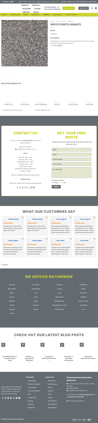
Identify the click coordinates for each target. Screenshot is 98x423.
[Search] (92, 8)
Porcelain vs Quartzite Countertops (68, 358)
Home (52, 21)
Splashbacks (35, 14)
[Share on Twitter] (53, 45)
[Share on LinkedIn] (60, 45)
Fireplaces (36, 5)
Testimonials (32, 380)
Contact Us (31, 407)
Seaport (57, 104)
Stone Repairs (52, 407)
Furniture (27, 12)
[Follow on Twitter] (5, 1)
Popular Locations (71, 14)
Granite (70, 21)
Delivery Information (34, 384)
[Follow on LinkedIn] (12, 1)
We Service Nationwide (49, 277)
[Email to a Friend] (55, 45)
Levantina (53, 34)
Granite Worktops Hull (43, 110)
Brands (26, 14)
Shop (20, 1)
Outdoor (37, 9)
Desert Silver (73, 104)
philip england (13, 240)
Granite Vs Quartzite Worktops (88, 357)
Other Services (57, 14)
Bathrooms (27, 9)
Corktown (89, 104)
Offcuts (50, 387)
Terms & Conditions (34, 391)
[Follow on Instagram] (3, 1)
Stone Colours (16, 14)
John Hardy (60, 240)
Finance (50, 397)
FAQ (29, 394)
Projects (4, 14)
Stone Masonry (52, 404)
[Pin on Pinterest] (58, 45)
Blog (25, 1)
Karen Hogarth (61, 219)
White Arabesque (41, 104)
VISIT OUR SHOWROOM (52, 9)
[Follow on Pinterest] (10, 1)
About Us (31, 404)
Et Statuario (24, 104)
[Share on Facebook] (51, 45)
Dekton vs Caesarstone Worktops (29, 358)
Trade (50, 394)
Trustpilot (4, 265)
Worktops (25, 5)
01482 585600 (50, 7)
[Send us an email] (7, 1)
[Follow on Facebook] (2, 1)
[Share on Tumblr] (62, 45)
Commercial (46, 14)
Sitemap (30, 401)
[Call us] (8, 1)
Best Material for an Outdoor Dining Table (10, 358)
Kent (35, 297)
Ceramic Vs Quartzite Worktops (49, 357)
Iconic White (8, 104)
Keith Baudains (13, 219)
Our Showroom (52, 384)
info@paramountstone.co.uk (26, 149)
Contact (36, 12)
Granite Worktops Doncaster (12, 110)
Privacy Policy (32, 387)
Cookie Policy (32, 397)
